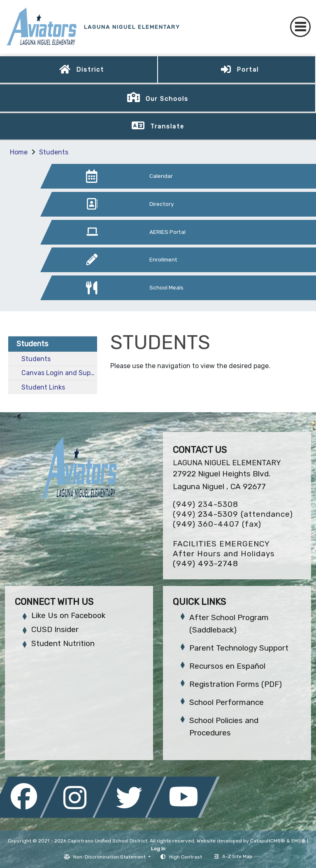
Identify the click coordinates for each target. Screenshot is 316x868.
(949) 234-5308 (205, 504)
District (90, 69)
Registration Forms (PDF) (235, 684)
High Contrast (185, 857)
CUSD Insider (55, 629)
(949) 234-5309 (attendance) (233, 514)
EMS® (298, 841)
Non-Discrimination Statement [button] (110, 857)
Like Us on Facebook (68, 615)
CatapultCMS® (267, 841)
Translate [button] (167, 126)
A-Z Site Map (233, 856)
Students (53, 152)
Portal (248, 69)
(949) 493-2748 (205, 563)
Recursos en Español (227, 666)
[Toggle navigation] (300, 26)
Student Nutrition (63, 643)
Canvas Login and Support (59, 373)
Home (19, 152)
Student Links (43, 387)
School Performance (226, 702)
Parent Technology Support (238, 648)
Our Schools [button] (167, 99)
